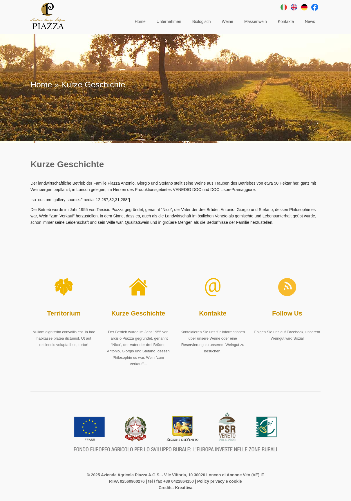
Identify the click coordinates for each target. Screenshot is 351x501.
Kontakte (212, 313)
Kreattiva (183, 487)
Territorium (64, 313)
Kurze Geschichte (138, 313)
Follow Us (287, 313)
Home (41, 84)
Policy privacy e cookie (219, 481)
